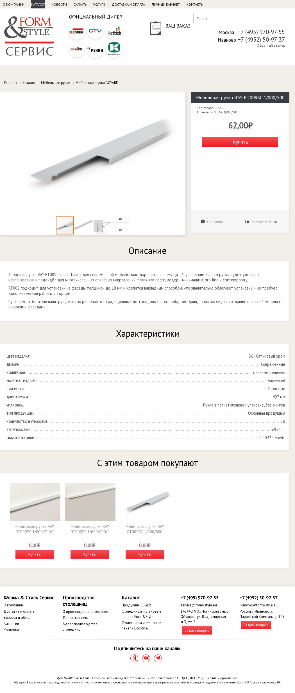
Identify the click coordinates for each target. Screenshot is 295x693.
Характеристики (261, 222)
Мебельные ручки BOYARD (97, 82)
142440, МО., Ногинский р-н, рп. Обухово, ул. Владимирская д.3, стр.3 (206, 616)
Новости (59, 4)
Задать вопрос (197, 630)
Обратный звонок (271, 45)
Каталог (38, 4)
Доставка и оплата (128, 4)
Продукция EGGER (136, 605)
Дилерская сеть (75, 617)
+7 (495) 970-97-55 (261, 32)
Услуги (99, 4)
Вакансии (11, 623)
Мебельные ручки (55, 82)
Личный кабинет (166, 4)
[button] (180, 97)
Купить (240, 142)
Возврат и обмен (17, 617)
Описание (212, 222)
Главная (10, 82)
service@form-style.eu (199, 605)
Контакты (195, 4)
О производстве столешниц (85, 611)
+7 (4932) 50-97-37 (261, 39)
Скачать (80, 4)
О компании (13, 4)
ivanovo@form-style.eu (259, 605)
